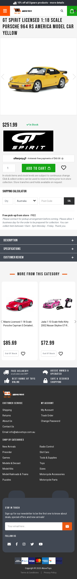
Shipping (7, 410)
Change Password (50, 421)
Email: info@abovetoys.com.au (18, 432)
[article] (19, 322)
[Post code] (50, 201)
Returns (6, 415)
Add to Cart (38, 168)
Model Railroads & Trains (15, 474)
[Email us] (9, 544)
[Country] (26, 201)
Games (6, 457)
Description (11, 240)
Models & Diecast (11, 463)
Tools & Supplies (48, 457)
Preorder (7, 452)
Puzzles (6, 479)
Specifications (12, 249)
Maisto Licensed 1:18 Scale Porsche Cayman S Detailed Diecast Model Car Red (17, 323)
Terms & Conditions (30, 572)
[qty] (7, 201)
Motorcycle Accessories (52, 474)
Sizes (43, 468)
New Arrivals (9, 446)
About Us (7, 421)
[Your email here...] (33, 526)
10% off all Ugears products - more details (38, 2)
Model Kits (7, 468)
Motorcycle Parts (49, 479)
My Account (47, 410)
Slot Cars (44, 452)
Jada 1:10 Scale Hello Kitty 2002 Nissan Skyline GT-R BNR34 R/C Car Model (54, 323)
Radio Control (47, 446)
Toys (42, 463)
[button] (64, 168)
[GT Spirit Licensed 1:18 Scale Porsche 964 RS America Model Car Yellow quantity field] (9, 168)
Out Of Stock (11, 353)
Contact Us (8, 426)
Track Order (47, 415)
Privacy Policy (50, 572)
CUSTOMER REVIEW (14, 257)
